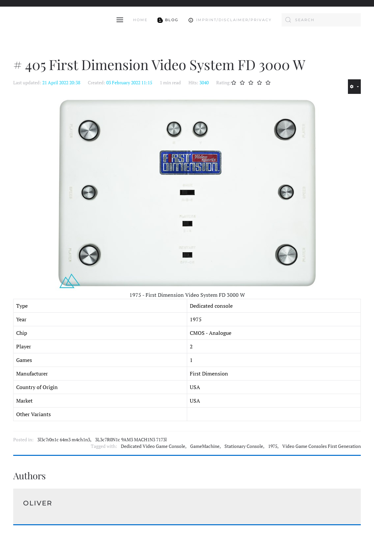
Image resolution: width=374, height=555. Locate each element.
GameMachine (205, 446)
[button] (120, 20)
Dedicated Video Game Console (153, 446)
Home (140, 20)
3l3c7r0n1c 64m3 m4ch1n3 (63, 440)
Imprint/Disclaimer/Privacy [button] (230, 19)
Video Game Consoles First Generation (321, 446)
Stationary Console (243, 446)
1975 (272, 446)
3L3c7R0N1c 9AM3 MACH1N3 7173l (131, 440)
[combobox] (321, 19)
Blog (168, 19)
